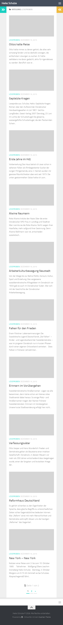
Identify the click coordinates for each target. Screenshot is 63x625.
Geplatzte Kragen (19, 98)
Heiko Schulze (9, 3)
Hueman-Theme (45, 617)
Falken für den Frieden (22, 328)
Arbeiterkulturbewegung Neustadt (29, 271)
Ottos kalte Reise (19, 44)
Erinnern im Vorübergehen (25, 385)
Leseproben (14, 40)
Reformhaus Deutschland (24, 500)
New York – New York (22, 558)
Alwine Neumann (19, 213)
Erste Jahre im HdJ (20, 159)
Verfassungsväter (19, 443)
